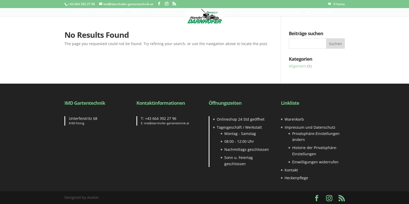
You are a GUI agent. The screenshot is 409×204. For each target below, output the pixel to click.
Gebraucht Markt (109, 13)
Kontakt (292, 13)
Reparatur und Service (258, 13)
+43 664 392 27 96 (160, 118)
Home (82, 13)
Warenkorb (294, 119)
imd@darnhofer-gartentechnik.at (166, 123)
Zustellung (222, 13)
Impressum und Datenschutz (310, 127)
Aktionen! (192, 13)
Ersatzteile (162, 13)
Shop (136, 13)
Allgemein (297, 66)
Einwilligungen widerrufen (315, 161)
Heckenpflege (296, 177)
